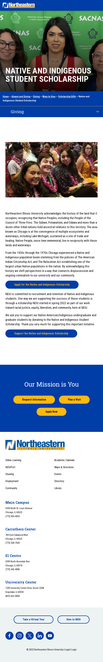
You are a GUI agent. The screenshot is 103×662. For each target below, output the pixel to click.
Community (11, 488)
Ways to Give (48, 96)
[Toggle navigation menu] (97, 5)
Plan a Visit (74, 399)
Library (58, 488)
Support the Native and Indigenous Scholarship (41, 333)
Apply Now (51, 411)
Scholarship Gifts (67, 96)
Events (57, 474)
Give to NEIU (73, 619)
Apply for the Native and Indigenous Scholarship (42, 284)
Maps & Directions (64, 467)
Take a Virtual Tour (34, 619)
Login (74, 649)
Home (6, 96)
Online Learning (13, 460)
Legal (67, 649)
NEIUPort (10, 467)
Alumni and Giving (20, 96)
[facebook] (9, 636)
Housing (9, 474)
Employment (12, 481)
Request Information (34, 399)
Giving (36, 96)
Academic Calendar (64, 460)
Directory (59, 481)
